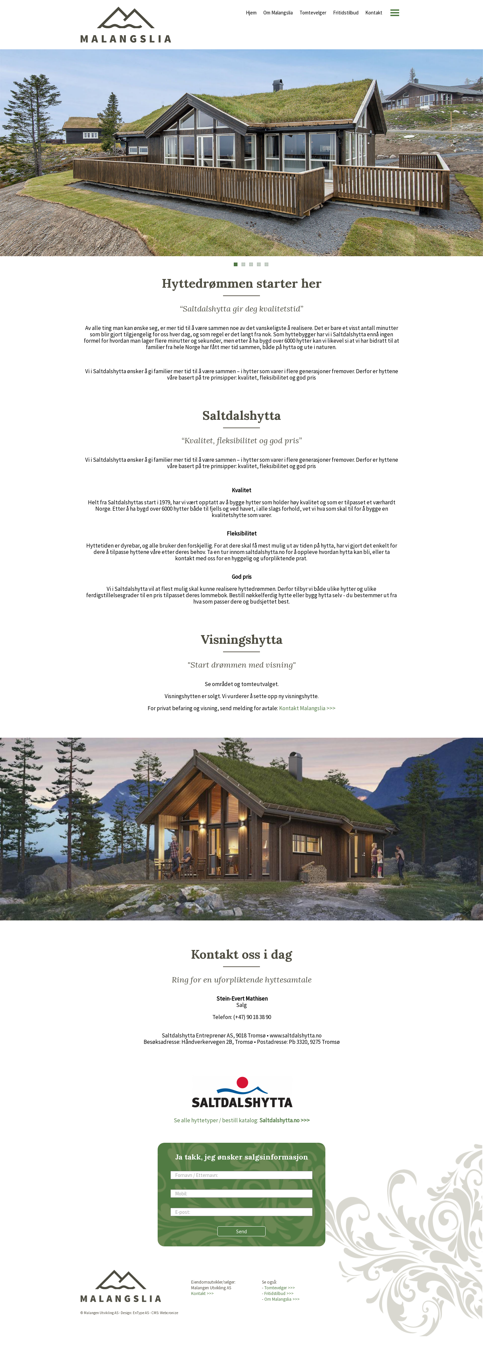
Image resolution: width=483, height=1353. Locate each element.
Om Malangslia (278, 12)
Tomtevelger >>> (279, 1288)
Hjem (251, 12)
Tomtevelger (313, 12)
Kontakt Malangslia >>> (307, 708)
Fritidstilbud (346, 12)
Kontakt (373, 12)
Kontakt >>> (202, 1293)
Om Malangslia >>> (282, 1299)
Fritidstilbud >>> (278, 1293)
